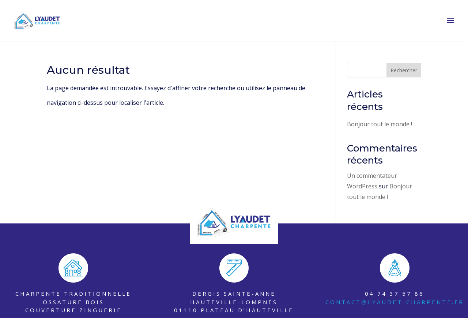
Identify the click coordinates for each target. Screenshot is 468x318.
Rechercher (403, 70)
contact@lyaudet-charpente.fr (394, 302)
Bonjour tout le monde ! (379, 124)
